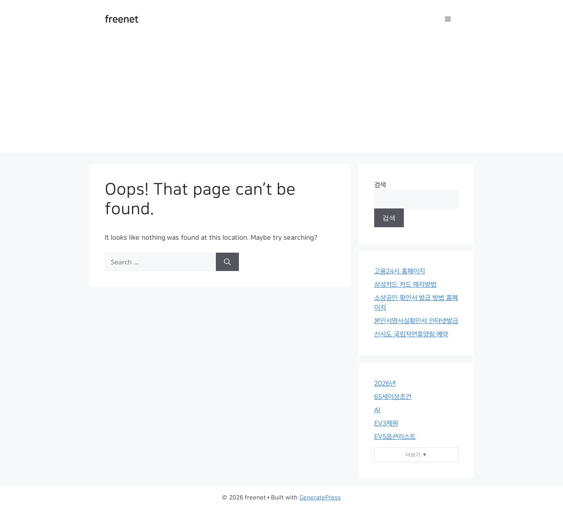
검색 (380, 185)
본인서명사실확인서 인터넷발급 (416, 321)
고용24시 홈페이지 (399, 271)
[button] (448, 19)
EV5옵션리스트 (395, 436)
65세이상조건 (392, 396)
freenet (121, 19)
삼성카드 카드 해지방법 (405, 284)
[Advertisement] (281, 98)
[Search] (227, 262)
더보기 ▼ (416, 454)
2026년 (385, 383)
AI (377, 410)
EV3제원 (386, 423)
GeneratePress (320, 497)
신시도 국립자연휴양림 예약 (411, 334)
